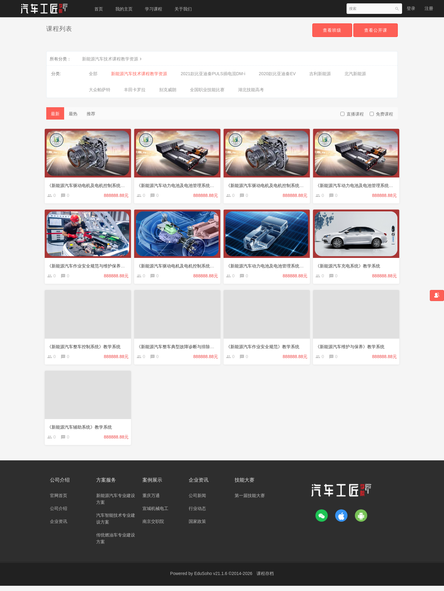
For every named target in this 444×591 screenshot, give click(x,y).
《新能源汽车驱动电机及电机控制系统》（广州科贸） (279, 183)
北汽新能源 (355, 73)
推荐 (91, 113)
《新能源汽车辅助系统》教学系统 (81, 429)
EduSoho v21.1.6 (210, 578)
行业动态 (197, 513)
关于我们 (183, 8)
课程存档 (265, 578)
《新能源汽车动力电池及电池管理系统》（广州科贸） (369, 183)
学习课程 (153, 8)
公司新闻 (197, 500)
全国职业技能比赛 (207, 89)
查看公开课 (375, 30)
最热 (73, 113)
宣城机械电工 (155, 513)
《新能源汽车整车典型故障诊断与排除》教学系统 (185, 347)
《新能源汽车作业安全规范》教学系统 (264, 347)
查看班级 (330, 30)
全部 (93, 73)
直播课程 (352, 114)
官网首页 (58, 500)
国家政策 (197, 526)
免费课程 (381, 114)
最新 (55, 113)
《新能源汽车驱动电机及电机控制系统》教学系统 (185, 265)
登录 (411, 8)
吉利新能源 (320, 73)
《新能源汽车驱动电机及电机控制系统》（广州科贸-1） (102, 183)
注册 (429, 8)
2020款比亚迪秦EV (277, 73)
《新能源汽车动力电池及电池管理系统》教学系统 (275, 265)
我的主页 (124, 8)
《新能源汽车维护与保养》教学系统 (351, 347)
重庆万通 (151, 500)
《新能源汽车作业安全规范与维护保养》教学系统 (96, 265)
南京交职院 (153, 526)
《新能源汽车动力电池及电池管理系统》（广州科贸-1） (191, 183)
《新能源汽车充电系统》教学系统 (349, 265)
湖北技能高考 (251, 89)
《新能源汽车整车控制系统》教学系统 (85, 347)
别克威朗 (167, 89)
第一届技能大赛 (250, 500)
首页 (98, 8)
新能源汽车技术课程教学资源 (112, 58)
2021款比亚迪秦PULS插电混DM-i (213, 73)
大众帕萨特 (99, 89)
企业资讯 (58, 526)
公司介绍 (58, 513)
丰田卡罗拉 (135, 89)
